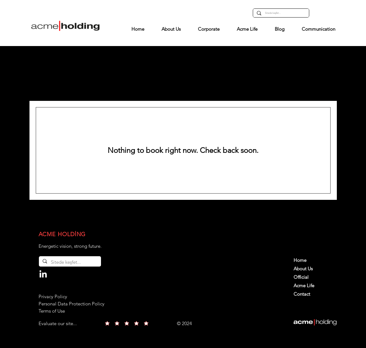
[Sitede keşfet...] (280, 13)
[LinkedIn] (43, 274)
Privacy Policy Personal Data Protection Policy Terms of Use (71, 303)
